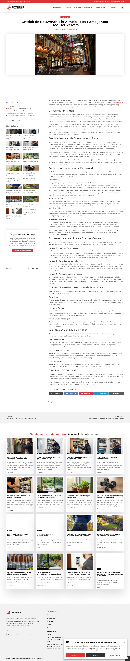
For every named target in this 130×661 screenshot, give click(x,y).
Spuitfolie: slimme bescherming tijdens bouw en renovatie (13, 204)
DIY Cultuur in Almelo (13, 106)
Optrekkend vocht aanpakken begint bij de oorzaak (12, 180)
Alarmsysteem (72, 569)
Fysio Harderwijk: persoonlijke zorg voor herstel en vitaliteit (29, 173)
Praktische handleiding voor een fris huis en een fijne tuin (49, 496)
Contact (113, 7)
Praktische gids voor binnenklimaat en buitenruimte (28, 204)
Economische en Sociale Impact (16, 118)
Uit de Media (57, 7)
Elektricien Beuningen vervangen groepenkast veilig (12, 149)
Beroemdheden (51, 618)
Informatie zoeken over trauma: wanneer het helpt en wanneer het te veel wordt (110, 574)
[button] (124, 642)
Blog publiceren (101, 7)
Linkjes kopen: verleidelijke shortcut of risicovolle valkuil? (55, 639)
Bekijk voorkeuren (115, 655)
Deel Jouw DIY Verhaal (14, 120)
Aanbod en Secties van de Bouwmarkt (18, 111)
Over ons (49, 624)
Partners (68, 7)
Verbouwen (11, 569)
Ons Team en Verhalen (83, 7)
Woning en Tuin (42, 492)
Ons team (50, 628)
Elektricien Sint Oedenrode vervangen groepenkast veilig (13, 137)
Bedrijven (100, 492)
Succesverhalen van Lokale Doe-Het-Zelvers (20, 113)
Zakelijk (70, 530)
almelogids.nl (118, 102)
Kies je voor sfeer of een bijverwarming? (46, 534)
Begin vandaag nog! (22, 234)
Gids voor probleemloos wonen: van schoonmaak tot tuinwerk (30, 192)
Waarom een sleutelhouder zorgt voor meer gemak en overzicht (13, 192)
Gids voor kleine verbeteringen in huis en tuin (12, 173)
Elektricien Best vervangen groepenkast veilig (107, 458)
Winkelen (65, 17)
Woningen (11, 453)
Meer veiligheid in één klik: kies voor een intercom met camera (13, 216)
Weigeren (95, 655)
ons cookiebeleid (102, 650)
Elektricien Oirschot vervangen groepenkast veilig (12, 161)
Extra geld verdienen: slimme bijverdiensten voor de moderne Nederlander (56, 646)
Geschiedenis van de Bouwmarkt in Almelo (20, 108)
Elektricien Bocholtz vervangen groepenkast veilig (29, 137)
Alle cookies (75, 655)
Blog (9, 530)
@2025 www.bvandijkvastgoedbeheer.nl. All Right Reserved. (24, 658)
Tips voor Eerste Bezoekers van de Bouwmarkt (21, 115)
